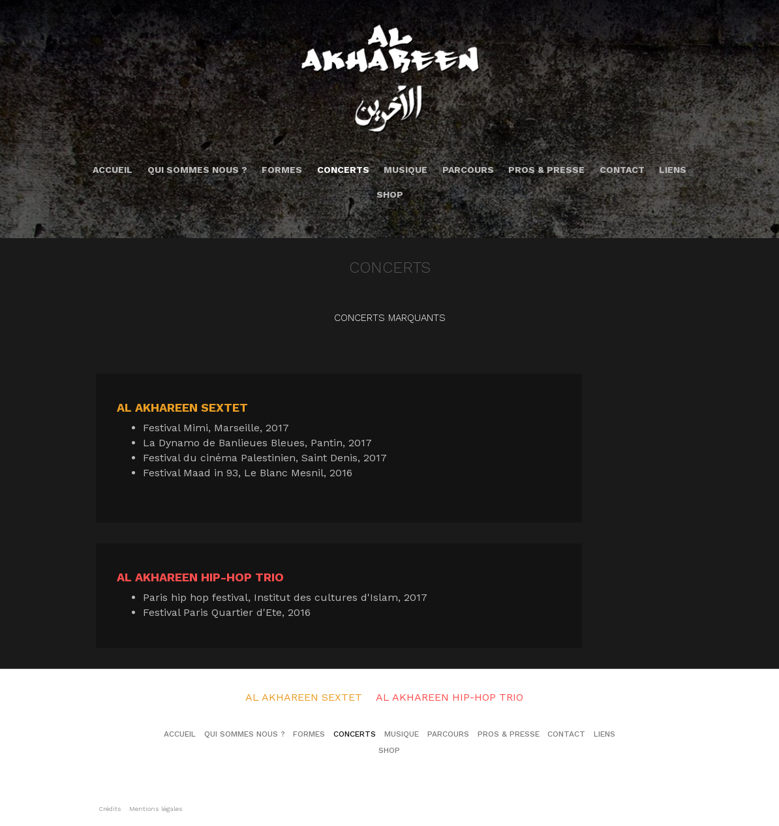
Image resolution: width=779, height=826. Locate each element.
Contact (622, 169)
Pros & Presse (546, 169)
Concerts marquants (390, 318)
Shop (389, 194)
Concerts (343, 169)
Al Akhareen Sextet (303, 697)
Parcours (468, 169)
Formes (282, 169)
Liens (672, 169)
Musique (405, 169)
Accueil (112, 169)
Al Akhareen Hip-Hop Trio (449, 697)
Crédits (110, 808)
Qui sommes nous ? (197, 169)
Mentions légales (156, 808)
